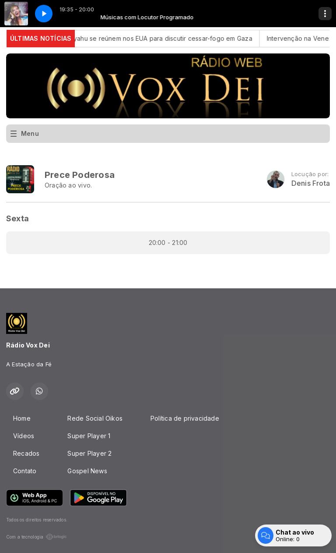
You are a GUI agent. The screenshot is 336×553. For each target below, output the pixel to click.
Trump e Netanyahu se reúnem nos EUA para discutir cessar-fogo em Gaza (147, 38)
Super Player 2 (89, 453)
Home (22, 418)
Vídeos (23, 436)
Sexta (17, 218)
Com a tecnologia (36, 537)
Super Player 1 (88, 436)
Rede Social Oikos (94, 418)
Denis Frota (310, 183)
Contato (24, 471)
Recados (26, 453)
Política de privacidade (184, 418)
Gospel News (87, 471)
